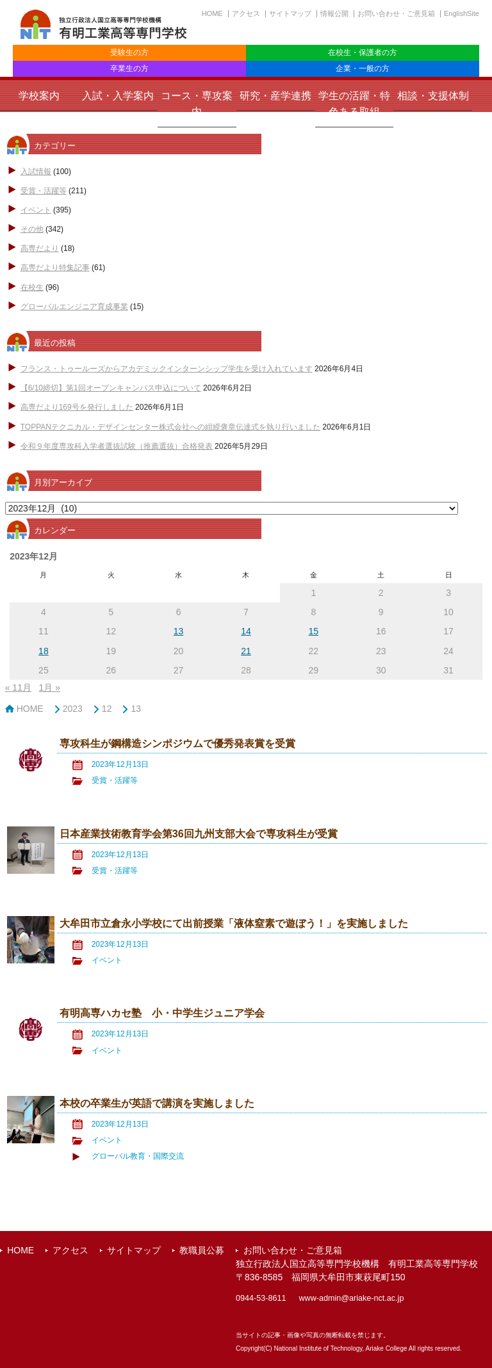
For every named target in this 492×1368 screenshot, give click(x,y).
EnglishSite (461, 13)
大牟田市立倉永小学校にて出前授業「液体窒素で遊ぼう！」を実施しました (234, 923)
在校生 (32, 287)
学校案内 (39, 95)
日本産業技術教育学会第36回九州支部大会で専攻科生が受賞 (199, 833)
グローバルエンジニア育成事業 (74, 306)
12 (107, 709)
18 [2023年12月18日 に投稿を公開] (43, 651)
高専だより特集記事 (55, 267)
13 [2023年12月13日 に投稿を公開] (179, 631)
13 (136, 709)
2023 (73, 709)
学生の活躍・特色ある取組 (354, 103)
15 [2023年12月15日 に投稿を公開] (314, 631)
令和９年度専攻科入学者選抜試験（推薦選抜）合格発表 (116, 446)
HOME (212, 13)
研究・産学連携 (275, 95)
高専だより (39, 248)
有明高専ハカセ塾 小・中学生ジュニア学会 (162, 1012)
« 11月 (18, 687)
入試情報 (35, 171)
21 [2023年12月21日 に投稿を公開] (246, 651)
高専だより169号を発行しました (76, 407)
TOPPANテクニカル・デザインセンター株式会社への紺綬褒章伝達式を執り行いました (170, 426)
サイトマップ (290, 13)
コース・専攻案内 (197, 103)
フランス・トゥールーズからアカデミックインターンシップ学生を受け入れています (166, 368)
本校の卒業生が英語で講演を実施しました (157, 1103)
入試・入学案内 (118, 95)
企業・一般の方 (363, 68)
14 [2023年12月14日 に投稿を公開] (246, 631)
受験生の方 (129, 52)
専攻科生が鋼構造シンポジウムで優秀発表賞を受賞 (177, 743)
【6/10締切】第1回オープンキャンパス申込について (110, 387)
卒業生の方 (129, 68)
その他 (32, 229)
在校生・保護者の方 (362, 52)
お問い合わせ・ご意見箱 (396, 13)
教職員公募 (201, 1250)
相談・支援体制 (433, 95)
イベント (35, 209)
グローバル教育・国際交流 (138, 1156)
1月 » (49, 687)
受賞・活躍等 (43, 190)
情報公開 (334, 13)
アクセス (246, 13)
